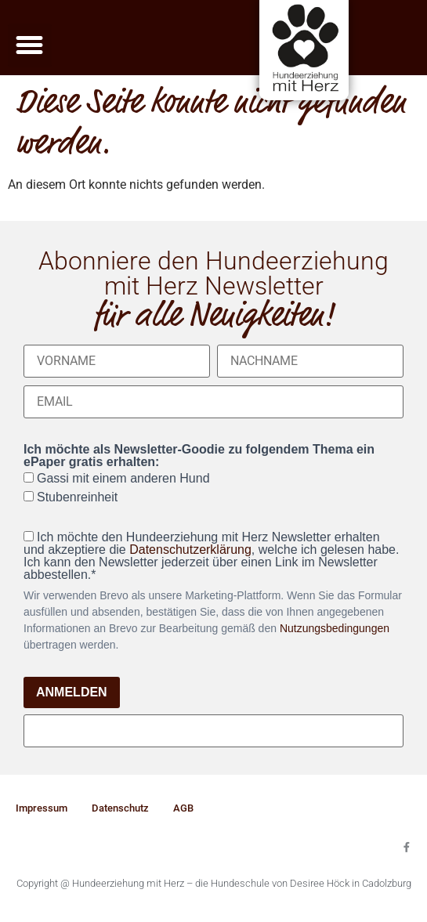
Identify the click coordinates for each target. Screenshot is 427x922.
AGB (183, 808)
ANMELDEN (71, 692)
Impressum (41, 808)
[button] (30, 45)
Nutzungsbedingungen (334, 628)
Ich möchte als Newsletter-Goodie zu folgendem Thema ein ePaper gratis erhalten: (199, 455)
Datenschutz (120, 808)
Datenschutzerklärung (190, 549)
